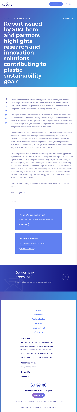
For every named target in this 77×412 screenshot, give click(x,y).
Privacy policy (46, 401)
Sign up (39, 395)
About (38, 310)
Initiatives (38, 314)
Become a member (56, 4)
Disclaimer (18, 401)
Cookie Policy (58, 401)
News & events (39, 328)
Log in (38, 332)
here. (25, 193)
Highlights (68, 19)
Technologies (38, 319)
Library (38, 323)
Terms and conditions (31, 401)
